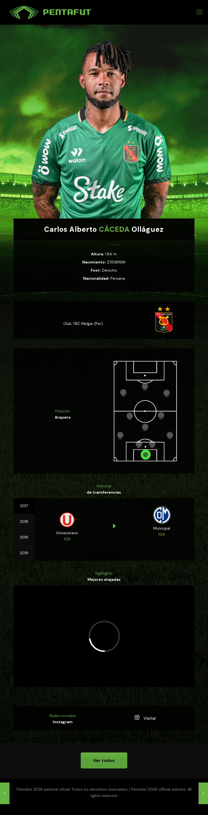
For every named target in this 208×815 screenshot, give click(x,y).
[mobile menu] (199, 12)
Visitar (145, 718)
